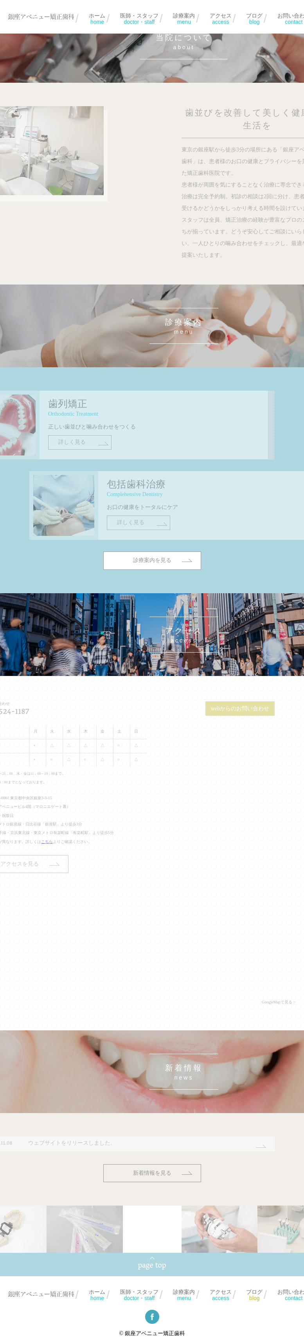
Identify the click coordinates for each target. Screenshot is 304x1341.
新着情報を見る (152, 1173)
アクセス (221, 18)
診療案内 (184, 18)
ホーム (97, 18)
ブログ (254, 18)
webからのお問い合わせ (212, 708)
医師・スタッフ (139, 18)
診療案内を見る (152, 596)
